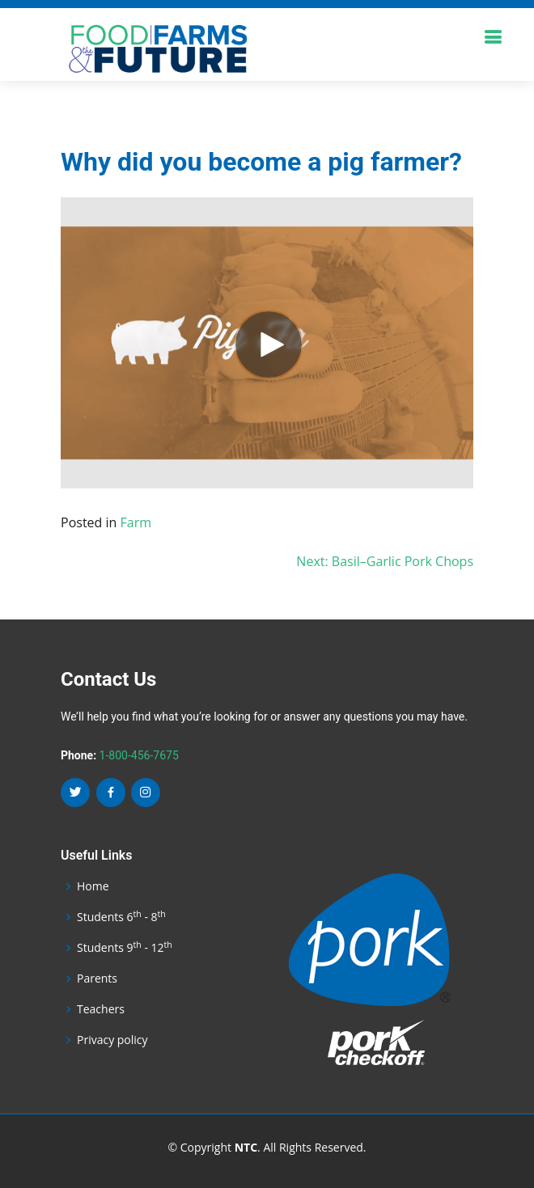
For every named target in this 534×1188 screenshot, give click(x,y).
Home (93, 886)
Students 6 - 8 (121, 917)
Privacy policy (112, 1040)
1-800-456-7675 (139, 755)
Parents (97, 978)
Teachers (101, 1009)
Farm (136, 522)
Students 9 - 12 (124, 947)
